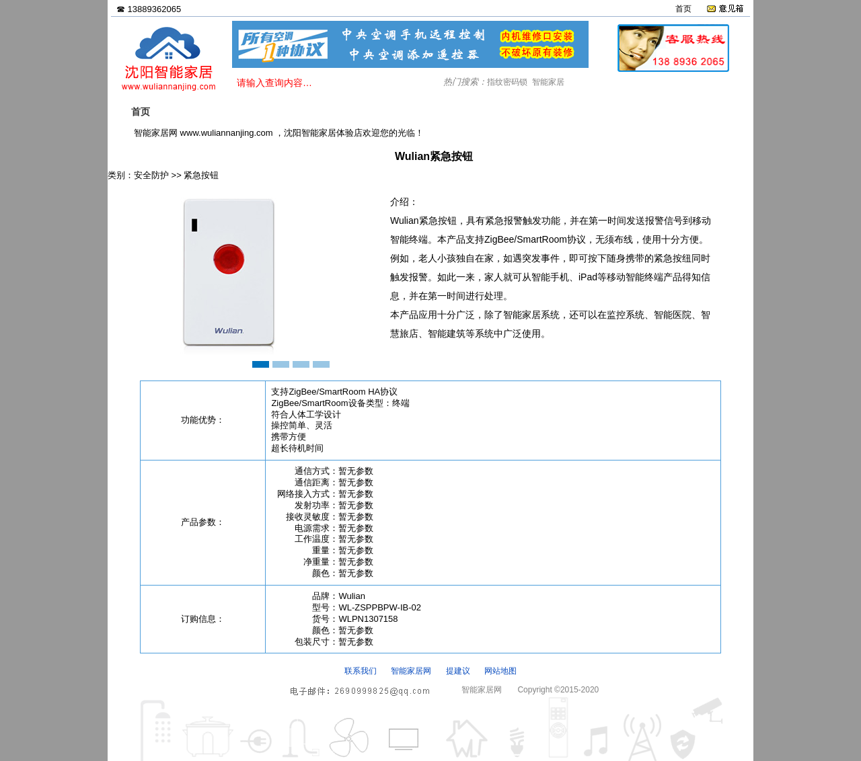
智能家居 (548, 82)
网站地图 (500, 671)
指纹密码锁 (507, 82)
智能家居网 (411, 671)
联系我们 (360, 671)
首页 (683, 8)
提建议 (458, 671)
